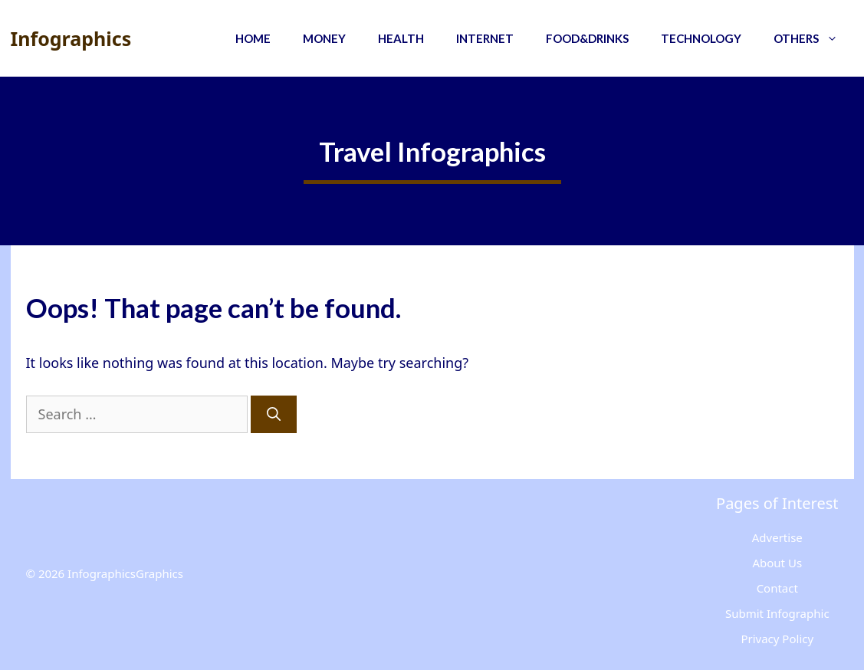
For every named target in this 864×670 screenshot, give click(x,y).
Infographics (71, 38)
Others (814, 38)
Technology (701, 38)
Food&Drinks (587, 38)
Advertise (777, 537)
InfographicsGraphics (125, 573)
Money (324, 38)
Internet (485, 38)
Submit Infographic (777, 613)
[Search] (274, 414)
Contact (777, 588)
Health (401, 38)
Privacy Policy (777, 638)
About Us (777, 562)
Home (253, 38)
